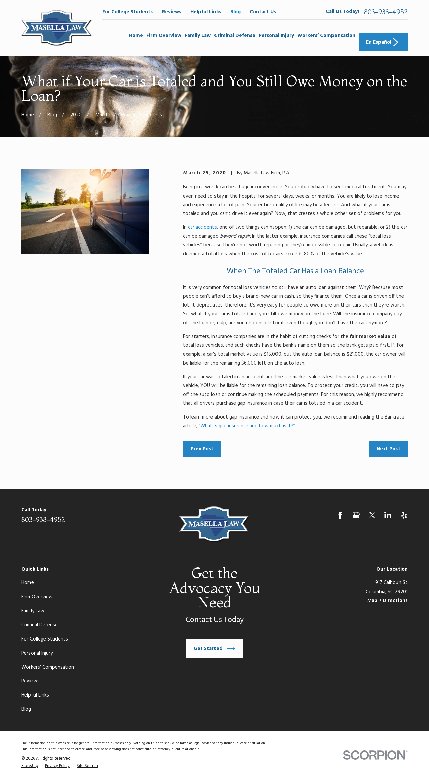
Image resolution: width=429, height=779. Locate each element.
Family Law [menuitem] (198, 36)
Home (27, 583)
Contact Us (263, 12)
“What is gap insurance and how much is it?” (247, 426)
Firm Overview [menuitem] (163, 36)
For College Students (127, 12)
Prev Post (202, 449)
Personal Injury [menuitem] (276, 36)
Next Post (388, 449)
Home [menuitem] (136, 36)
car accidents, (203, 227)
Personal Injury (37, 653)
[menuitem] (29, 766)
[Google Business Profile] (356, 515)
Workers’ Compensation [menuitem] (326, 36)
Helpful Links (205, 12)
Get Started (214, 648)
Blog (235, 12)
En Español (383, 42)
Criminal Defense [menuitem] (234, 36)
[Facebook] (340, 515)
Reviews (171, 12)
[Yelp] (404, 515)
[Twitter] (372, 515)
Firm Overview (37, 597)
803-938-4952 (386, 12)
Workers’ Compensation (47, 667)
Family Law (32, 611)
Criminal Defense (39, 625)
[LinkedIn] (387, 515)
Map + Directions (387, 601)
